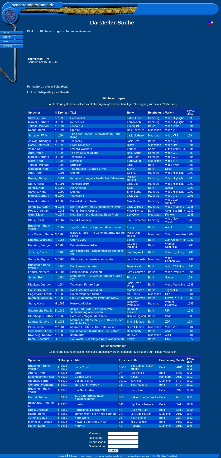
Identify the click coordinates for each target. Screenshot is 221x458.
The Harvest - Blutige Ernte (88, 168)
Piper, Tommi (36, 327)
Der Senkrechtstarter (84, 266)
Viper (78, 372)
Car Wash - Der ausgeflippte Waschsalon (97, 339)
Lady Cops (82, 367)
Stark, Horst (36, 183)
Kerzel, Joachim (38, 339)
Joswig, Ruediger (39, 141)
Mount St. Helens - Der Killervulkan (93, 327)
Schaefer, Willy (38, 135)
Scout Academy (80, 220)
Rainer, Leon (36, 425)
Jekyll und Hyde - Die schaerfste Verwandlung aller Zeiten (91, 311)
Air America (78, 187)
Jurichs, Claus (37, 252)
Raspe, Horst (36, 130)
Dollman (75, 191)
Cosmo (75, 172)
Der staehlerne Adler (83, 245)
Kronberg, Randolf (40, 335)
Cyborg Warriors (81, 148)
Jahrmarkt (77, 335)
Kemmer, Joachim (40, 298)
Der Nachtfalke (84, 390)
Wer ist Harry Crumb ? (85, 210)
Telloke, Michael (38, 126)
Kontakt (62, 456)
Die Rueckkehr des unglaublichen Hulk (95, 206)
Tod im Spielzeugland (84, 152)
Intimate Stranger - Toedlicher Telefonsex (97, 178)
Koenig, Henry (37, 178)
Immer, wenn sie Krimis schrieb (95, 413)
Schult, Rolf (36, 277)
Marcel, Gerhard (38, 122)
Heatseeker (77, 118)
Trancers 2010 (79, 183)
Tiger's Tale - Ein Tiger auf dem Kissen (95, 227)
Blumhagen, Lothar (40, 316)
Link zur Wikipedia (39, 92)
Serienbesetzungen (78, 31)
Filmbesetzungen (51, 31)
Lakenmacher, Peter (41, 376)
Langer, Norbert (38, 272)
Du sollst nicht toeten (84, 201)
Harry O (80, 425)
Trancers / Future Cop (84, 284)
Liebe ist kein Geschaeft (86, 272)
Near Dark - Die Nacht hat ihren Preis (94, 214)
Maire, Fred (35, 160)
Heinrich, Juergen (39, 245)
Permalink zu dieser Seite (43, 86)
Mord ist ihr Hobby (87, 384)
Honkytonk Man (80, 303)
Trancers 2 (77, 195)
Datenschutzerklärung (138, 456)
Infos (5, 41)
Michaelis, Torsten (40, 421)
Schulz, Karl (36, 187)
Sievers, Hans (37, 118)
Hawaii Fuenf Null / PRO (90, 421)
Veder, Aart (35, 148)
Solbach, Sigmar (39, 259)
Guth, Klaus (36, 214)
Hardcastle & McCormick (91, 409)
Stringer (75, 164)
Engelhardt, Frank (40, 294)
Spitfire (75, 130)
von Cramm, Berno (40, 234)
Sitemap (73, 456)
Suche (5, 32)
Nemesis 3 (77, 122)
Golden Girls (83, 376)
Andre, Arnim (37, 372)
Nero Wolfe (82, 417)
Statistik (6, 37)
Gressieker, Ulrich (40, 331)
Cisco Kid (76, 126)
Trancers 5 (77, 141)
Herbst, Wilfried (38, 397)
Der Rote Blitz (84, 380)
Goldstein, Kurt (38, 168)
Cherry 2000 (78, 239)
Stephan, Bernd (38, 380)
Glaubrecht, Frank (40, 310)
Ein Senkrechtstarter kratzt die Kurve (94, 298)
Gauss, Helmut (37, 290)
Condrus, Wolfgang (41, 384)
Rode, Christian (38, 210)
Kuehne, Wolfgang (40, 239)
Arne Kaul (172, 456)
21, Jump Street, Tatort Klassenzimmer (89, 397)
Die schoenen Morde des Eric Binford (94, 331)
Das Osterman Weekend (86, 290)
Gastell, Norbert (38, 145)
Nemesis (76, 160)
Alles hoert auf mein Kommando (91, 259)
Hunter (79, 404)
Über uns (7, 46)
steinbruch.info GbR (114, 456)
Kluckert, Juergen (39, 284)
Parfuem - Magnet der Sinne (88, 316)
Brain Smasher (80, 145)
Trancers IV (77, 156)
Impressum (86, 456)
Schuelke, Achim (39, 206)
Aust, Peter (35, 152)
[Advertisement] (148, 60)
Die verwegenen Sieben (85, 294)
